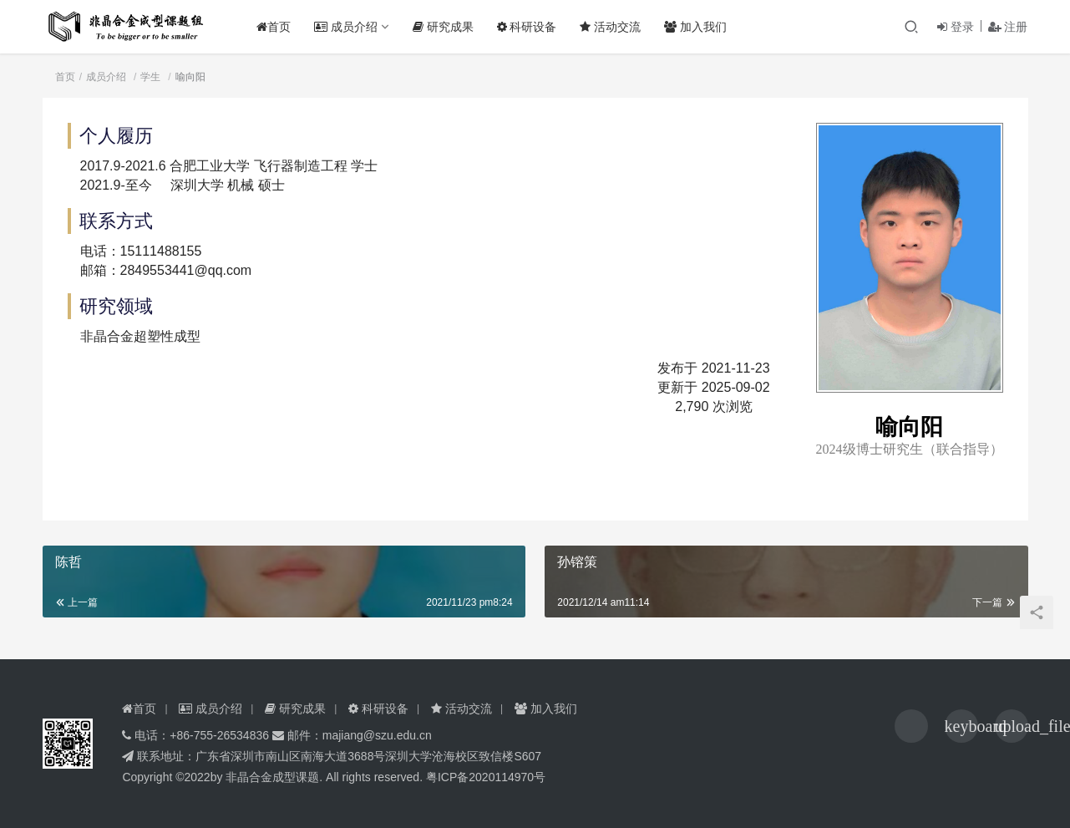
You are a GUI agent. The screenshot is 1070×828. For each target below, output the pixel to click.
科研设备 (532, 26)
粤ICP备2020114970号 (485, 777)
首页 (278, 26)
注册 (1008, 26)
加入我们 (700, 26)
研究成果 (448, 26)
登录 (955, 26)
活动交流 (616, 26)
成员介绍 (351, 26)
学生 (150, 77)
